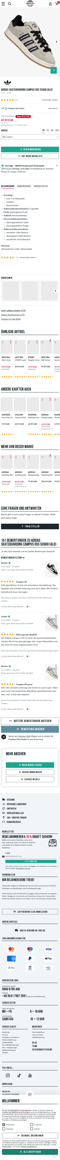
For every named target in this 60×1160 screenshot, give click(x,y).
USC (57, 130)
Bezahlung (6, 1032)
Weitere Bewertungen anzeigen (30, 721)
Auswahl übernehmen (30, 1135)
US (43, 130)
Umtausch (9, 808)
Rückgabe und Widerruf (10, 1037)
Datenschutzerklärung (28, 1146)
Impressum (7, 1084)
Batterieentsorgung (9, 1050)
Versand (8, 800)
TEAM (34, 1046)
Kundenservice (11, 822)
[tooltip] (57, 108)
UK (52, 130)
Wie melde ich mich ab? (23, 868)
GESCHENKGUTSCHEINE (42, 1049)
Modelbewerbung (38, 1037)
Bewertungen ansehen (50, 100)
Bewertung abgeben (30, 729)
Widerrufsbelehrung (9, 1040)
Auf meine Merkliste (30, 156)
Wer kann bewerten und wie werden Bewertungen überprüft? (28, 551)
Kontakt (5, 1053)
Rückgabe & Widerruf (14, 804)
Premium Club (24, 736)
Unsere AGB (6, 1092)
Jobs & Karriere (37, 1035)
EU (48, 130)
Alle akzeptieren (30, 1152)
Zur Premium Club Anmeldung (30, 911)
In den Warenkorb (30, 149)
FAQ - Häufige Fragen (14, 818)
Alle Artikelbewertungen (10, 1045)
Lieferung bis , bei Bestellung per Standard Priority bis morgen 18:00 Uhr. (30, 168)
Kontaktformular (39, 996)
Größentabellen (13, 813)
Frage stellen (30, 526)
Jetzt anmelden (31, 862)
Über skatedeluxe (38, 1032)
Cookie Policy (7, 1146)
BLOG (34, 1043)
